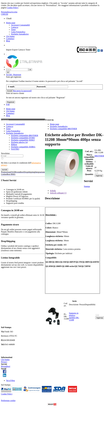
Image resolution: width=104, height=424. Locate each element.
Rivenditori (5, 366)
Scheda (53, 191)
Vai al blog (10, 380)
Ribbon (14, 144)
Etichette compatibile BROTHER (24, 135)
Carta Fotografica (18, 32)
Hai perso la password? (22, 91)
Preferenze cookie (8, 400)
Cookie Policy (12, 8)
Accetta (14, 12)
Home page (10, 23)
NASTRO (15, 149)
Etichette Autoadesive (20, 34)
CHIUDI (4, 14)
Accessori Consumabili (20, 25)
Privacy (4, 362)
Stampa (87, 186)
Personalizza (6, 12)
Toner (13, 29)
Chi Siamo (10, 36)
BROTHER (99, 156)
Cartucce (14, 27)
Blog (8, 41)
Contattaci (10, 39)
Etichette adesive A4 (19, 142)
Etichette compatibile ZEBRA (23, 147)
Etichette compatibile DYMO (23, 138)
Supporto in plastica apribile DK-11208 (74, 316)
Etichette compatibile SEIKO (23, 140)
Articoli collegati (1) (58, 193)
